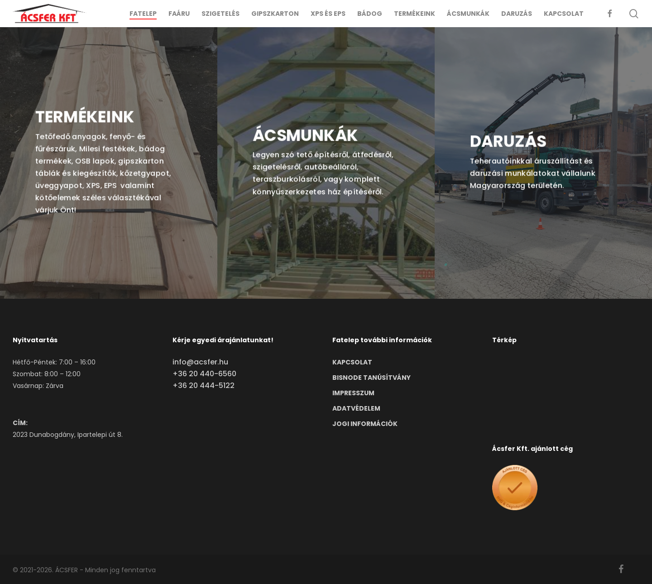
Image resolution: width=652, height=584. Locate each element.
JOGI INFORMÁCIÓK (365, 423)
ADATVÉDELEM (356, 408)
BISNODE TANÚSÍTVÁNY (371, 377)
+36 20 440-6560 (204, 374)
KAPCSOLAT (352, 362)
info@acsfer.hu (200, 362)
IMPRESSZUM (353, 392)
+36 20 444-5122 (204, 385)
